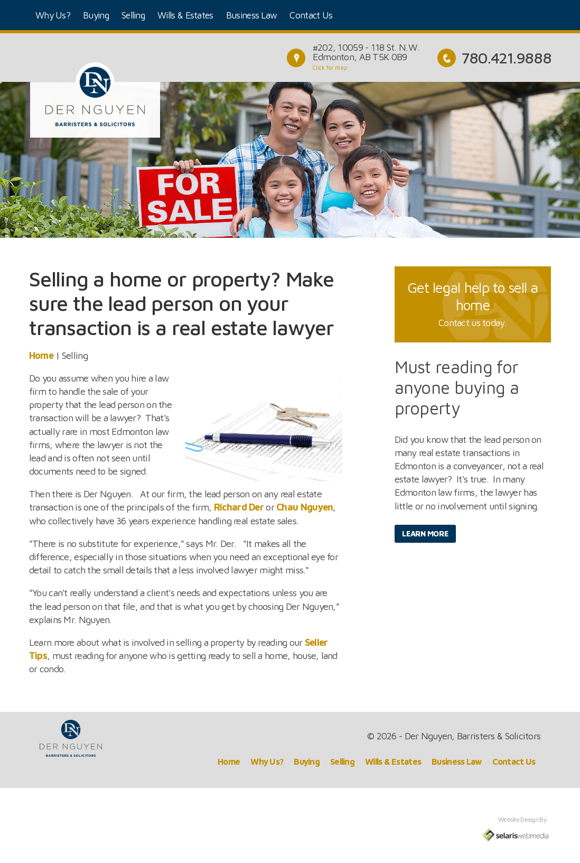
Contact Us (310, 15)
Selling (133, 15)
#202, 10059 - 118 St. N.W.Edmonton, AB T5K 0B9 (366, 52)
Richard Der (239, 507)
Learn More (425, 533)
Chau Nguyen (304, 507)
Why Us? (52, 15)
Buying (96, 15)
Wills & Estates (185, 15)
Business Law (251, 15)
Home (41, 355)
